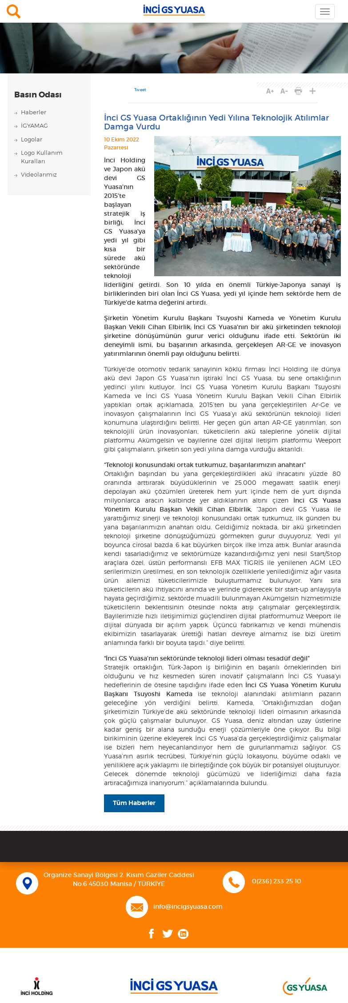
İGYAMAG (34, 126)
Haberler (33, 113)
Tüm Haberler (134, 803)
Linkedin (183, 934)
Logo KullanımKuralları (42, 157)
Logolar (31, 140)
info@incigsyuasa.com (188, 907)
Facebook (151, 934)
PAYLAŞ (312, 91)
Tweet (140, 90)
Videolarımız (39, 175)
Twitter (167, 934)
